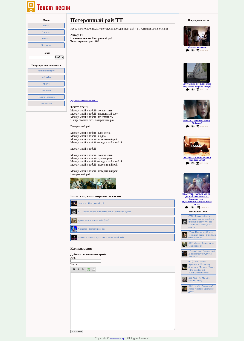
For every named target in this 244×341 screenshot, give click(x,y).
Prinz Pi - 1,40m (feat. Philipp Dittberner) (196, 121)
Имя (72, 257)
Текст (73, 264)
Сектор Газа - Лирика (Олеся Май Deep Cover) (197, 158)
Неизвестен (46, 103)
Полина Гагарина (46, 97)
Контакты (46, 45)
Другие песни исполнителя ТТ (84, 100)
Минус (46, 83)
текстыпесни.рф (117, 338)
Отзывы (46, 38)
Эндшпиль (46, 90)
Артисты (46, 32)
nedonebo (46, 77)
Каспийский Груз (46, 70)
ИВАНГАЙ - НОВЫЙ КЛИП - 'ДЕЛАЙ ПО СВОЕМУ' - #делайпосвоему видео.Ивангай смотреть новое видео (197, 199)
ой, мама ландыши (197, 47)
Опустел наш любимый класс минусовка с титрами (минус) (197, 85)
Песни (46, 25)
